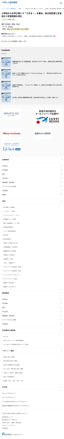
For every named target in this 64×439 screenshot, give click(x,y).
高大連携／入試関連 (9, 207)
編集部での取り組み (9, 282)
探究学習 (5, 235)
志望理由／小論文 (8, 259)
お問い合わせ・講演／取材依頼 (11, 422)
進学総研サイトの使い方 (9, 420)
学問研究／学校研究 (9, 255)
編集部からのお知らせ (9, 286)
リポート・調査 (8, 351)
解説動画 (5, 293)
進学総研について (7, 417)
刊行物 (4, 387)
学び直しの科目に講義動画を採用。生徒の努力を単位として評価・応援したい (35, 97)
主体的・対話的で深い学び (10, 243)
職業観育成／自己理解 (9, 251)
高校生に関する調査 (9, 357)
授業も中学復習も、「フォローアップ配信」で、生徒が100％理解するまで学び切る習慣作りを (37, 85)
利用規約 (5, 428)
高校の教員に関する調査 (10, 361)
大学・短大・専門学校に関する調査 (13, 369)
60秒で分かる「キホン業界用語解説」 (14, 340)
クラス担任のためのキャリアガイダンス (14, 401)
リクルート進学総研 (10, 8)
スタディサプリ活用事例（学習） (8, 19)
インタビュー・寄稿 (9, 211)
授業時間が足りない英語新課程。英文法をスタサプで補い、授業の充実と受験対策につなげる (37, 62)
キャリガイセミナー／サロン (11, 215)
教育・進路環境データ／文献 (11, 223)
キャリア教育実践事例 (9, 231)
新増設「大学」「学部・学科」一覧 (13, 380)
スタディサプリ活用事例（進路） (12, 267)
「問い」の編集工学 (9, 263)
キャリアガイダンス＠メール (11, 275)
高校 (20, 8)
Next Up (5, 336)
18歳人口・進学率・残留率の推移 (12, 373)
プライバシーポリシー (9, 425)
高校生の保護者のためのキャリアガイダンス (15, 406)
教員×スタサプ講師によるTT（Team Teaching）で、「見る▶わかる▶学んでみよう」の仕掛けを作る (36, 74)
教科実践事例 (7, 239)
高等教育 (5, 159)
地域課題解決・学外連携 (10, 247)
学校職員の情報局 (9, 330)
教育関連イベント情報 (9, 219)
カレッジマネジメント (9, 393)
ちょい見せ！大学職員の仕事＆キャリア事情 (15, 344)
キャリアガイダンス (8, 397)
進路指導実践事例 (8, 227)
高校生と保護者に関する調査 (11, 365)
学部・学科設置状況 (9, 377)
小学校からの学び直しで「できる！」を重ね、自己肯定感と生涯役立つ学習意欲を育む (27, 36)
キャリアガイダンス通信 (10, 279)
